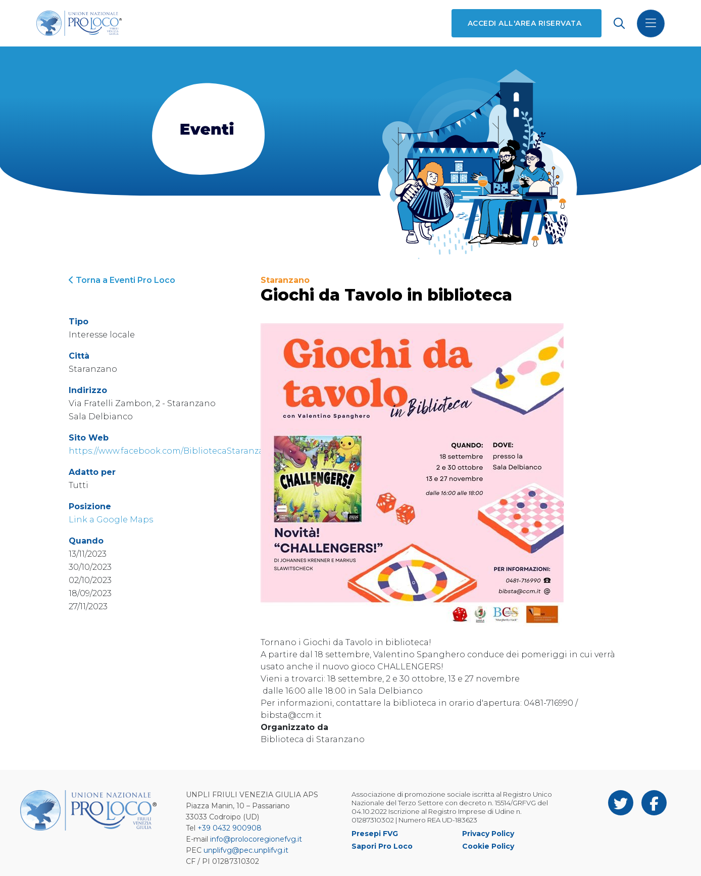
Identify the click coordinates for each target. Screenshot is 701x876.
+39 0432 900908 (229, 828)
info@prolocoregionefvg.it (256, 839)
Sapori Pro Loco (382, 846)
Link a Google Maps (111, 519)
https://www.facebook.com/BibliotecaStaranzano (172, 451)
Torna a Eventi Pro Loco (122, 280)
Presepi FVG (375, 833)
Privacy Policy (488, 833)
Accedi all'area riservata (524, 23)
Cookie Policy (488, 846)
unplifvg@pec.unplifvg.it (246, 850)
